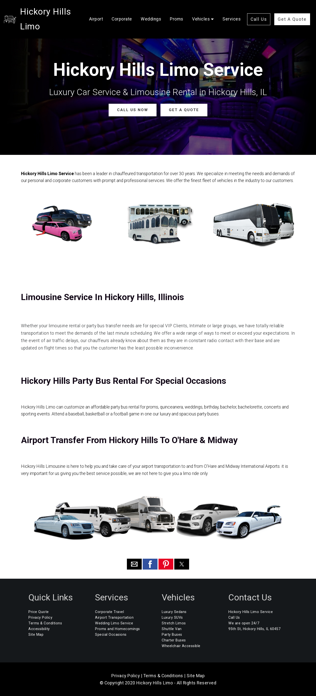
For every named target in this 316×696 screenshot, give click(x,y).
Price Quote (38, 612)
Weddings (159, 10)
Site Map (35, 635)
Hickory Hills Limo (56, 16)
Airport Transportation (114, 617)
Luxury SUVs (172, 617)
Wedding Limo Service (114, 623)
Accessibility (39, 629)
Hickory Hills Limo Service (250, 612)
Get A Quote (279, 24)
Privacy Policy (40, 617)
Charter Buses (174, 640)
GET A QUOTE (183, 110)
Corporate (130, 10)
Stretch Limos (174, 623)
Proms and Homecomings (117, 629)
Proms (185, 10)
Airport (105, 10)
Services (107, 23)
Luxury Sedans (174, 612)
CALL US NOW (132, 110)
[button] (134, 563)
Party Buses (172, 635)
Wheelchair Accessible (181, 646)
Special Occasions (111, 635)
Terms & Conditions (45, 623)
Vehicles (209, 10)
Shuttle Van (172, 629)
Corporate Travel (109, 612)
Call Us (280, 9)
